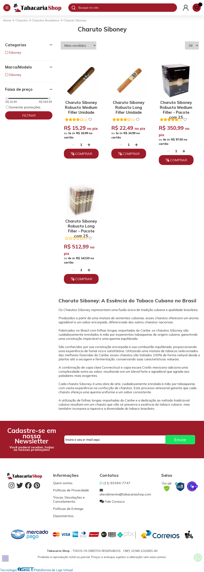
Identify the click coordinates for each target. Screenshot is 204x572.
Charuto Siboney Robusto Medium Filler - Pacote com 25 (176, 106)
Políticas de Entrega (68, 509)
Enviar (180, 439)
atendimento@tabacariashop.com (125, 492)
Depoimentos (63, 516)
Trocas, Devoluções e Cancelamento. (69, 499)
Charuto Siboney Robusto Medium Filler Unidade (81, 106)
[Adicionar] (89, 145)
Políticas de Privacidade (71, 490)
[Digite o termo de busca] (127, 7)
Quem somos (63, 483)
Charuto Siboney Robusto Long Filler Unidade (128, 106)
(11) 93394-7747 (115, 483)
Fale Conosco (112, 501)
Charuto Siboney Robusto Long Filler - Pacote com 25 (81, 225)
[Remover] (73, 145)
